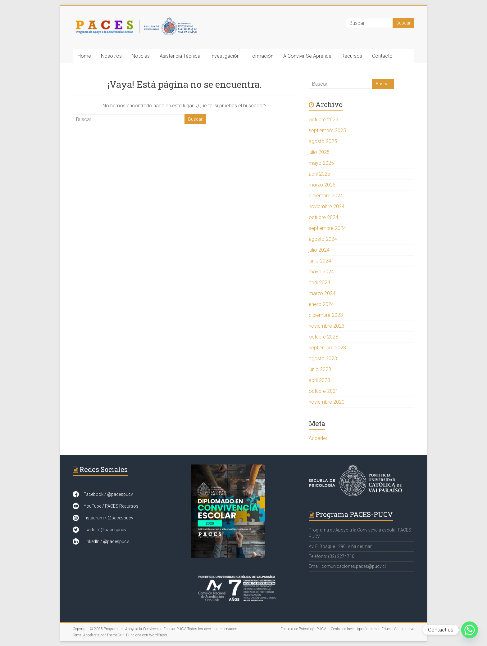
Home (84, 56)
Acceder (318, 438)
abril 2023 (319, 380)
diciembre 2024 (326, 196)
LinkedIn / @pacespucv (106, 541)
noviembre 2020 (326, 402)
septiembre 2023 (327, 348)
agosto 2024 (323, 239)
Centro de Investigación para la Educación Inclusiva (372, 629)
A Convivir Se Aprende (307, 56)
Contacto (382, 56)
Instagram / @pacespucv (108, 517)
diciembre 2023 (326, 315)
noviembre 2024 (326, 206)
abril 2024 (319, 282)
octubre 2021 (323, 391)
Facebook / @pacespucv (108, 494)
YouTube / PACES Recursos (111, 506)
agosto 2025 (323, 141)
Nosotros (111, 56)
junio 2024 (320, 261)
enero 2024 (321, 304)
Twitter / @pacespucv (105, 529)
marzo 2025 (322, 185)
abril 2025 (319, 174)
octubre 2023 (323, 337)
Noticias (141, 56)
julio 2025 (319, 152)
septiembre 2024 (327, 228)
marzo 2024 (322, 293)
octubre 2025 (323, 120)
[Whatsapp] (469, 629)
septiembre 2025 (327, 130)
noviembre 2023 (326, 326)
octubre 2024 (323, 217)
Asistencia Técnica (180, 56)
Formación (261, 56)
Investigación (224, 56)
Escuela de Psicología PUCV (303, 629)
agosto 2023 (323, 358)
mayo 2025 (321, 163)
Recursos (351, 56)
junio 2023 (320, 369)
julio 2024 (319, 250)
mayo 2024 (321, 272)
